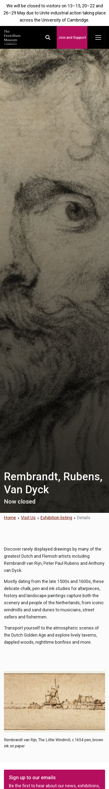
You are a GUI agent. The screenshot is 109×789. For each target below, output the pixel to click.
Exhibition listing (56, 517)
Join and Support (72, 37)
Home (10, 517)
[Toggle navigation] (98, 37)
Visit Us (28, 517)
